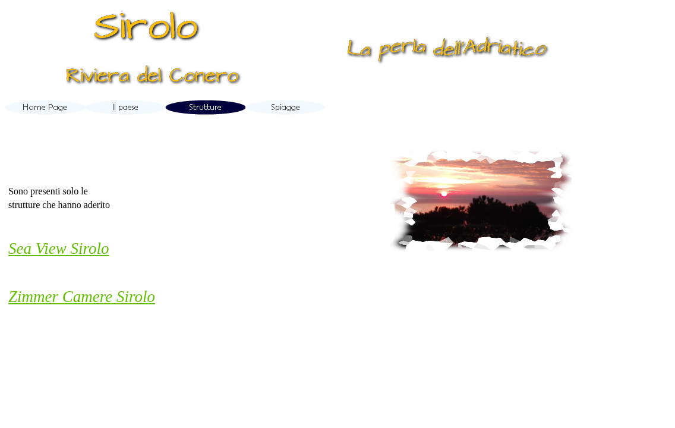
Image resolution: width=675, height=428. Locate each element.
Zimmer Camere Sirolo (81, 297)
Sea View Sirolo (58, 248)
